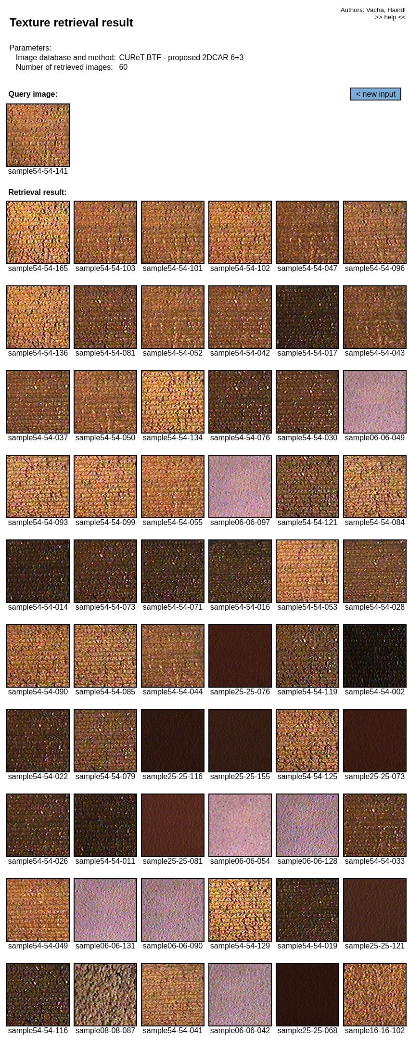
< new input (376, 94)
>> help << (390, 17)
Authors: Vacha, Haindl (373, 9)
